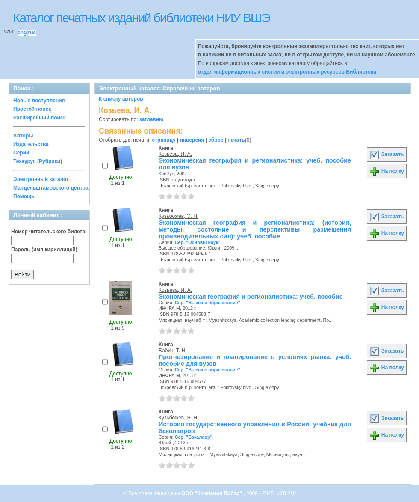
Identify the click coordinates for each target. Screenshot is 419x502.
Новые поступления (39, 101)
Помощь (23, 196)
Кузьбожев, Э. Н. (178, 216)
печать (236, 140)
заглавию (151, 119)
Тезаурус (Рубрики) (37, 161)
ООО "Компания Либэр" (212, 493)
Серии (21, 153)
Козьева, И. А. (175, 154)
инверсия (192, 140)
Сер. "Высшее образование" (207, 302)
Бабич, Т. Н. (173, 350)
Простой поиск (32, 109)
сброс (215, 140)
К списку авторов (121, 99)
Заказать (386, 154)
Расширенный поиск (39, 118)
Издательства (31, 144)
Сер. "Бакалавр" (193, 437)
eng (22, 33)
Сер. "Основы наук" (198, 242)
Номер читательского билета (48, 232)
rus (32, 33)
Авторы (23, 136)
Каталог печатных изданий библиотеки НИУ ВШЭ (141, 18)
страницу (164, 140)
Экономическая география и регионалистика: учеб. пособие (251, 296)
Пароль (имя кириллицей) (44, 249)
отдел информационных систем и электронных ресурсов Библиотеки (287, 72)
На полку (386, 171)
